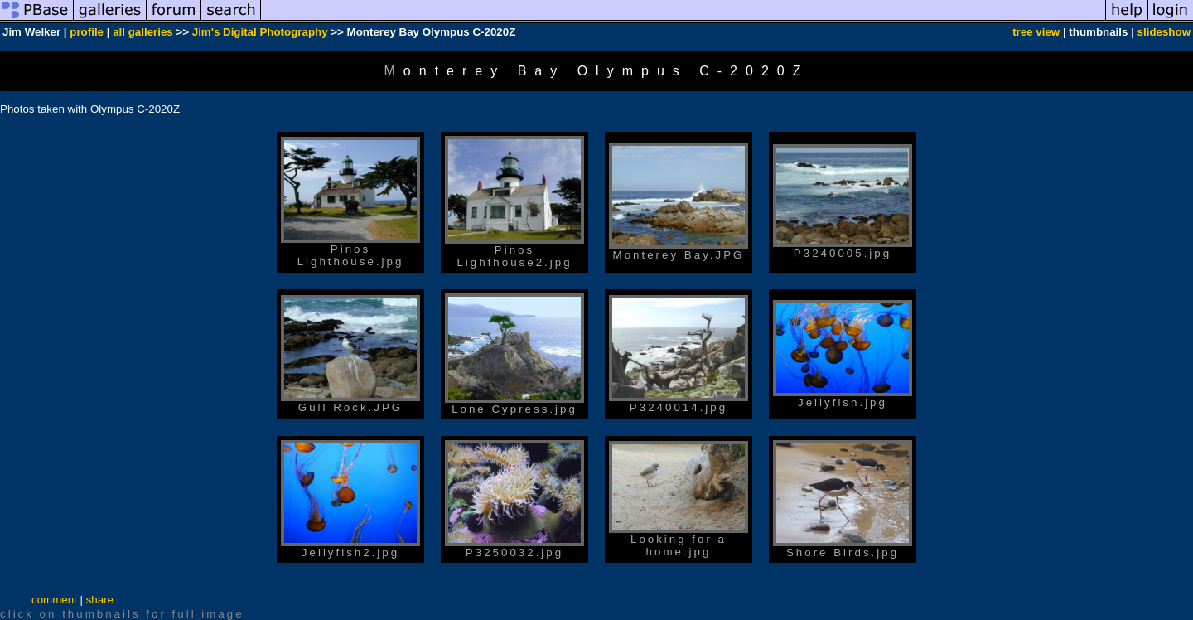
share (100, 599)
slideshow (1164, 32)
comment (54, 599)
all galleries (143, 32)
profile (87, 32)
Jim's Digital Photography (260, 32)
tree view (1036, 32)
